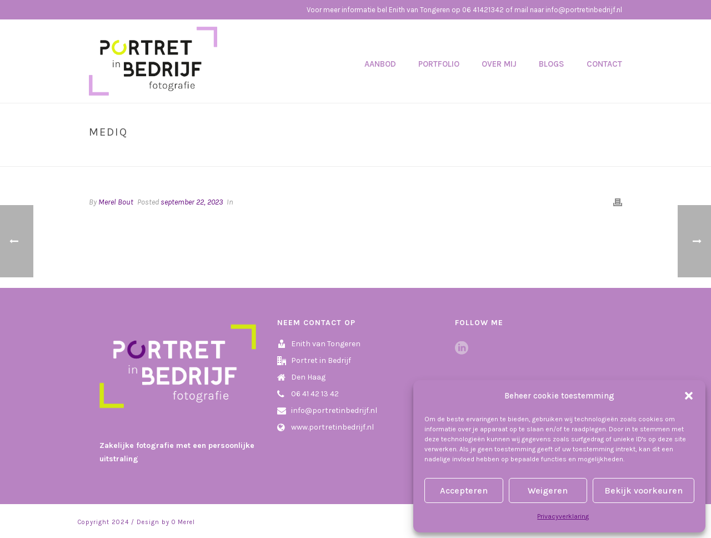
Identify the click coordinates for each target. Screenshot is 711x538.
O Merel (183, 522)
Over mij (499, 64)
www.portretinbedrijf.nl (332, 427)
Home (576, 155)
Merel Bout (115, 202)
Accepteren (464, 490)
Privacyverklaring (563, 516)
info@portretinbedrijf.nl (334, 410)
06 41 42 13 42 (315, 393)
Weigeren (548, 490)
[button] (688, 395)
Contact (604, 64)
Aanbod (380, 64)
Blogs (551, 64)
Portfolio (438, 64)
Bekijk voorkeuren (643, 490)
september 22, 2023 (192, 202)
